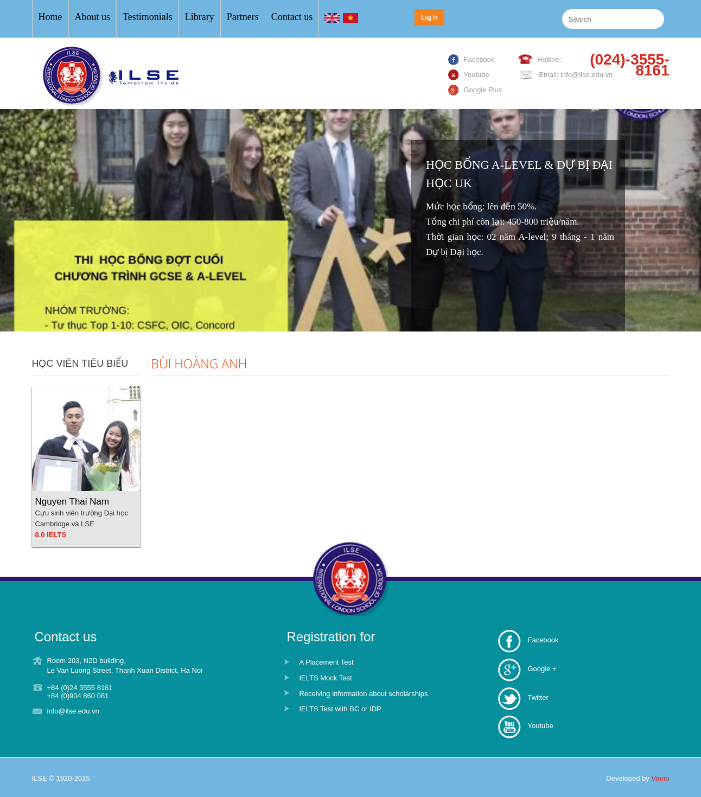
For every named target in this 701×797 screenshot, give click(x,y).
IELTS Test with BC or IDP (340, 709)
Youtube (540, 726)
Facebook (542, 640)
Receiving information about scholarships (363, 694)
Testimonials (148, 16)
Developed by (637, 778)
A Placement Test (326, 662)
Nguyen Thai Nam (72, 501)
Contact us (292, 16)
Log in (430, 17)
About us (93, 16)
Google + (541, 669)
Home (50, 16)
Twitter (537, 697)
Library (199, 16)
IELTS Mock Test (325, 678)
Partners (243, 16)
